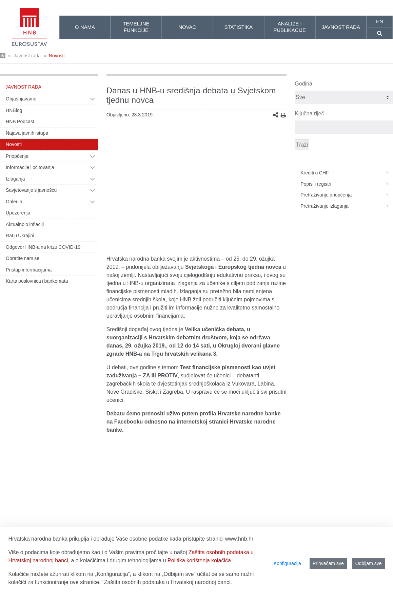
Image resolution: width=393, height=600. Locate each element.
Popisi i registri (346, 184)
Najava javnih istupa (27, 133)
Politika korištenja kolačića (199, 560)
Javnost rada (27, 55)
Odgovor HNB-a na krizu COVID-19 (43, 247)
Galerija (14, 201)
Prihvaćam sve (328, 563)
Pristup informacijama (29, 270)
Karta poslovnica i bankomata (37, 281)
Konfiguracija (287, 563)
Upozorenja (18, 212)
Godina (303, 84)
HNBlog (14, 110)
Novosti (57, 55)
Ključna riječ (309, 113)
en (379, 21)
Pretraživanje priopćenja (346, 195)
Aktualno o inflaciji (25, 224)
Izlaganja (15, 179)
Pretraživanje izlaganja (346, 206)
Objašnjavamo (21, 98)
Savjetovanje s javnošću (31, 190)
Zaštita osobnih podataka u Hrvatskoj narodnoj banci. (168, 582)
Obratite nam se (22, 258)
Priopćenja (17, 156)
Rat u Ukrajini (20, 235)
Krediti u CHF (346, 172)
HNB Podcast (20, 121)
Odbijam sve (368, 563)
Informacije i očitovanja (30, 167)
